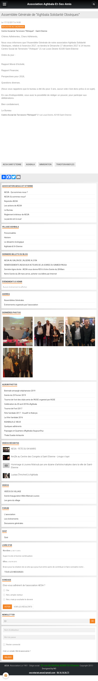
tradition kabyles (65, 164)
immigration (45, 164)
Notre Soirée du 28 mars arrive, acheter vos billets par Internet (30, 274)
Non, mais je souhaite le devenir (18, 599)
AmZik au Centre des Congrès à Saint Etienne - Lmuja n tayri (40, 456)
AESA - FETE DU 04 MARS (23, 448)
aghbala (30, 164)
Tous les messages (13, 572)
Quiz (6, 537)
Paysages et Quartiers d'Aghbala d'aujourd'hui (23, 431)
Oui (6, 590)
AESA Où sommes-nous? (15, 197)
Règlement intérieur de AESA (16, 214)
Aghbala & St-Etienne (13, 246)
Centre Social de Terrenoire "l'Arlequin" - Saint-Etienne (24, 31)
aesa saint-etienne (12, 164)
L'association (9, 514)
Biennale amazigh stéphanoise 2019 (19, 391)
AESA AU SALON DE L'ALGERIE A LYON (20, 260)
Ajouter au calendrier (13, 27)
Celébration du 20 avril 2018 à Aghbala (20, 404)
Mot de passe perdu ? (23, 651)
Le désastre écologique (14, 242)
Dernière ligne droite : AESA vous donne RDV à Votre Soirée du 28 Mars (34, 269)
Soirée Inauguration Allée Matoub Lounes (21, 496)
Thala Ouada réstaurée (14, 435)
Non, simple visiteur (13, 595)
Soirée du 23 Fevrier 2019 (15, 395)
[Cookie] (6, 675)
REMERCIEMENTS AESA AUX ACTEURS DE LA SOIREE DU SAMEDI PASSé (35, 265)
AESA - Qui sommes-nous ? (16, 192)
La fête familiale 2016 (13, 417)
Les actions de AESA (13, 206)
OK (92, 621)
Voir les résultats (23, 607)
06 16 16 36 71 (63, 673)
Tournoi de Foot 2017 (13, 408)
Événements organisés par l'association (21, 305)
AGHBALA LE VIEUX (12, 422)
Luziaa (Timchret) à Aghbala (24, 474)
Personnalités (10, 233)
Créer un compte (8, 651)
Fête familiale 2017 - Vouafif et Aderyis (20, 413)
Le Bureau (8, 210)
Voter (7, 607)
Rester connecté (11, 644)
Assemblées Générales (14, 300)
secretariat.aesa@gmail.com (42, 673)
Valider (8, 657)
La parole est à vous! (13, 219)
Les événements (11, 519)
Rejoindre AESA (11, 201)
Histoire (7, 237)
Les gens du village (12, 500)
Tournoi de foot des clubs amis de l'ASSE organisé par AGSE (29, 400)
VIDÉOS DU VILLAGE (12, 491)
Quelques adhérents (13, 426)
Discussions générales (13, 523)
